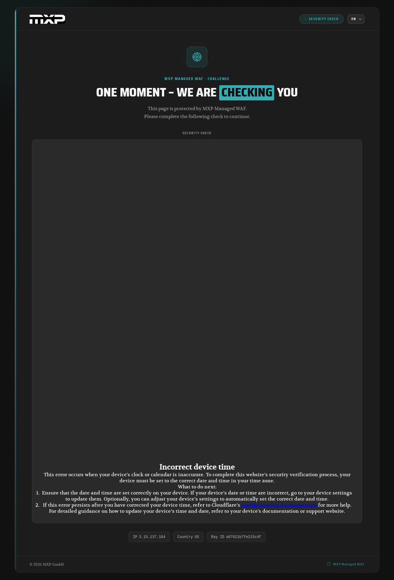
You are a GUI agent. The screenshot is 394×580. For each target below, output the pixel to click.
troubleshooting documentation (279, 505)
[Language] (356, 19)
